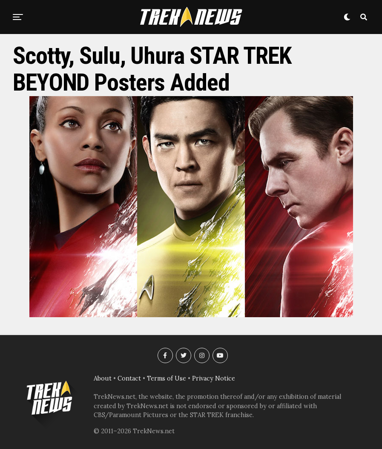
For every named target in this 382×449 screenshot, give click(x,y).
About (103, 378)
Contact (129, 378)
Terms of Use (166, 378)
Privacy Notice (213, 378)
